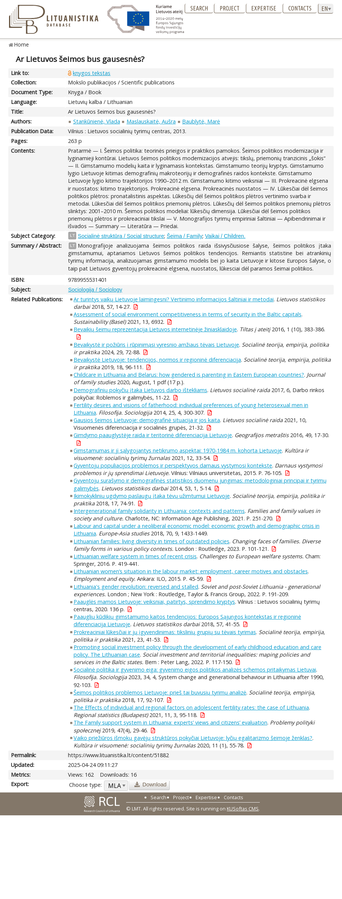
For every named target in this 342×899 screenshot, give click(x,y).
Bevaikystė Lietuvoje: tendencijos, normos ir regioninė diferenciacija (157, 359)
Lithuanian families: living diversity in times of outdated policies (151, 541)
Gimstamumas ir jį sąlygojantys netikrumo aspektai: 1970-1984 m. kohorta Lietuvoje (178, 450)
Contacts (300, 8)
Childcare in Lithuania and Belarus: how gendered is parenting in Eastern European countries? (189, 374)
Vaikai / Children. (225, 236)
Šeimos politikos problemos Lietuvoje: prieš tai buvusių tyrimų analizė (160, 692)
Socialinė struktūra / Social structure (121, 236)
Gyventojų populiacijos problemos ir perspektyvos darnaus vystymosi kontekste (173, 465)
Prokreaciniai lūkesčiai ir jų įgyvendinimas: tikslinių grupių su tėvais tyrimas (165, 632)
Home (21, 44)
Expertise (263, 8)
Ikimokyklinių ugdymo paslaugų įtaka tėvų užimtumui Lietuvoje (152, 495)
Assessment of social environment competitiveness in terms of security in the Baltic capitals (187, 314)
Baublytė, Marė (201, 121)
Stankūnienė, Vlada (96, 121)
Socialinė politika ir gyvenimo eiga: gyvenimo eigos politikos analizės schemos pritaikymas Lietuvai (195, 669)
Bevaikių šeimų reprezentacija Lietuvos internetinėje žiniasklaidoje (155, 329)
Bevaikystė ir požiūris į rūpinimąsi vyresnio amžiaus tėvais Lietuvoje (156, 344)
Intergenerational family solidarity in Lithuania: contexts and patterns (159, 510)
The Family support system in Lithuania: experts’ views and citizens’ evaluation (170, 722)
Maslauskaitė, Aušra (151, 121)
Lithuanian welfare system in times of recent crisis (135, 556)
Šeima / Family (184, 236)
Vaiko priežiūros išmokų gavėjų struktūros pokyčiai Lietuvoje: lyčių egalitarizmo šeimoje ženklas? (193, 737)
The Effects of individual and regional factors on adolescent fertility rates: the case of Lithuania (191, 707)
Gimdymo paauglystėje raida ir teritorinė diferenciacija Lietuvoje (153, 435)
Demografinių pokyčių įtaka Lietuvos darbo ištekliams (140, 390)
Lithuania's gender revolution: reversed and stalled (136, 586)
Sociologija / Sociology (95, 290)
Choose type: (85, 784)
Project (230, 8)
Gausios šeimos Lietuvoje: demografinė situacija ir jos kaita (147, 420)
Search (199, 8)
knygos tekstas (91, 73)
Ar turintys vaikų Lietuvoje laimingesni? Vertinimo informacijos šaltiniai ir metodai (174, 299)
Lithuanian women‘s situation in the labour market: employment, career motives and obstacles (191, 571)
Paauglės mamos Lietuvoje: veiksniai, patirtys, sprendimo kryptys (154, 601)
